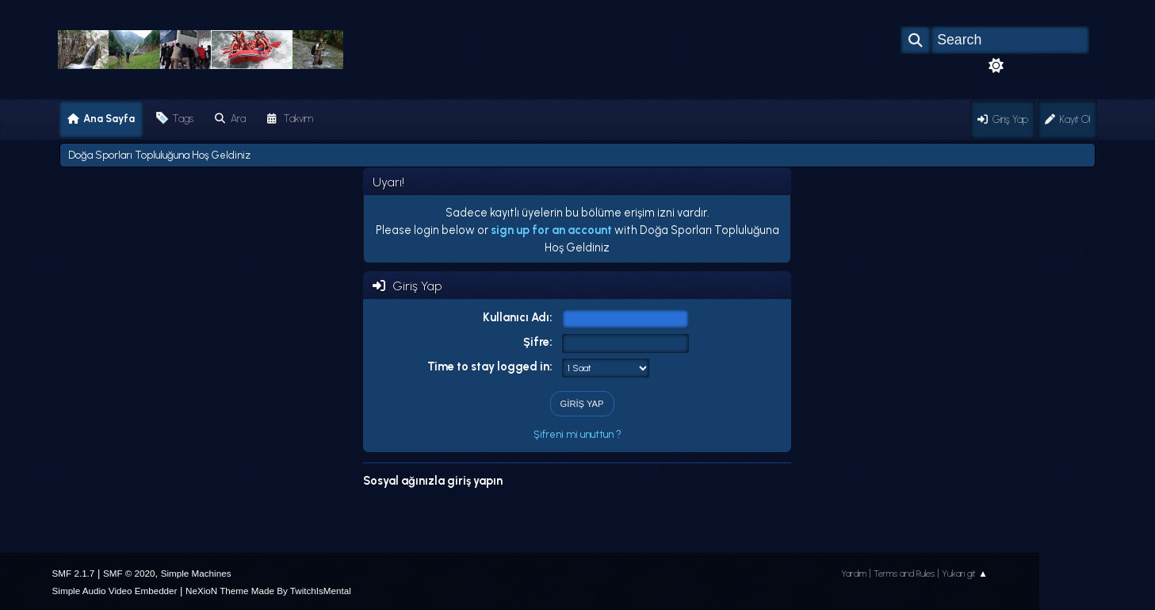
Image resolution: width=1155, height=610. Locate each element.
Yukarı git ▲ (965, 573)
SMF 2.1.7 (73, 573)
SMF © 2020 (129, 573)
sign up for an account (551, 230)
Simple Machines (196, 573)
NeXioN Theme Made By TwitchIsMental (268, 590)
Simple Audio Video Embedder (115, 590)
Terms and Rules (904, 573)
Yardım (853, 573)
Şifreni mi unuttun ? (577, 434)
